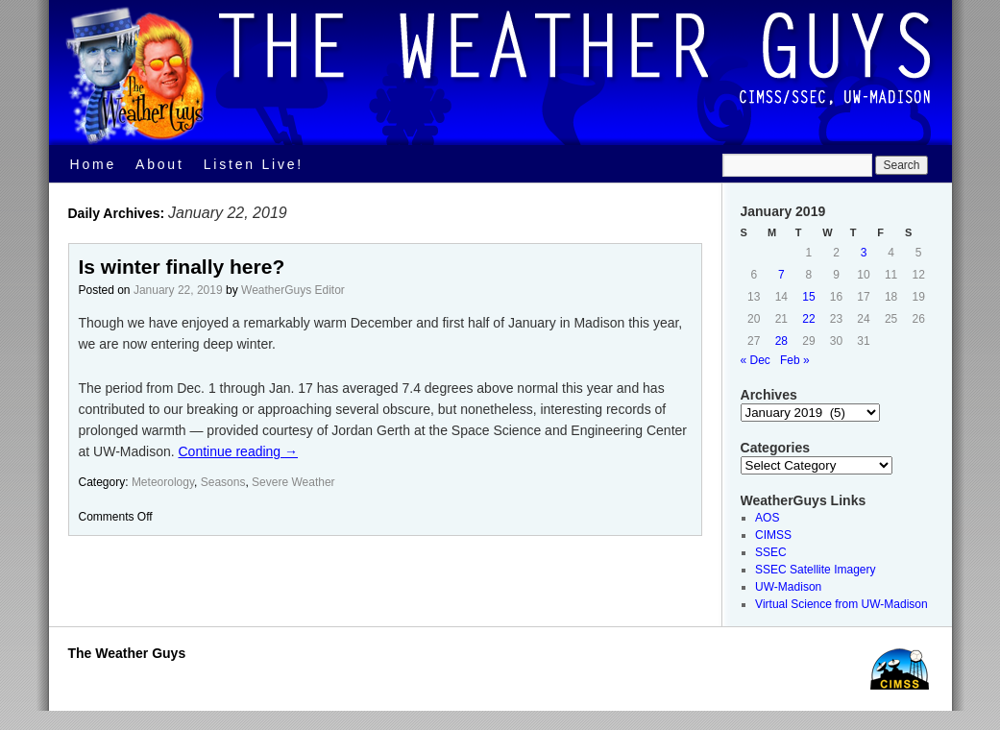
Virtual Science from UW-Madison (841, 604)
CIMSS (773, 535)
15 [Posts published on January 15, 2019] (808, 297)
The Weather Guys (127, 653)
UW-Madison (788, 587)
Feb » (795, 360)
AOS (767, 517)
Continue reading (239, 451)
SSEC (771, 552)
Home (93, 164)
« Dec (755, 360)
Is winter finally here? (182, 267)
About (159, 164)
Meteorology (163, 482)
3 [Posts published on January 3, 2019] (864, 252)
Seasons (223, 482)
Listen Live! (254, 164)
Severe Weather (293, 482)
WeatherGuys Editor (293, 290)
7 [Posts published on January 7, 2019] (781, 274)
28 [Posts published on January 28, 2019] (781, 341)
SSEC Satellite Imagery (815, 569)
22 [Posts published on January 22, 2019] (808, 319)
